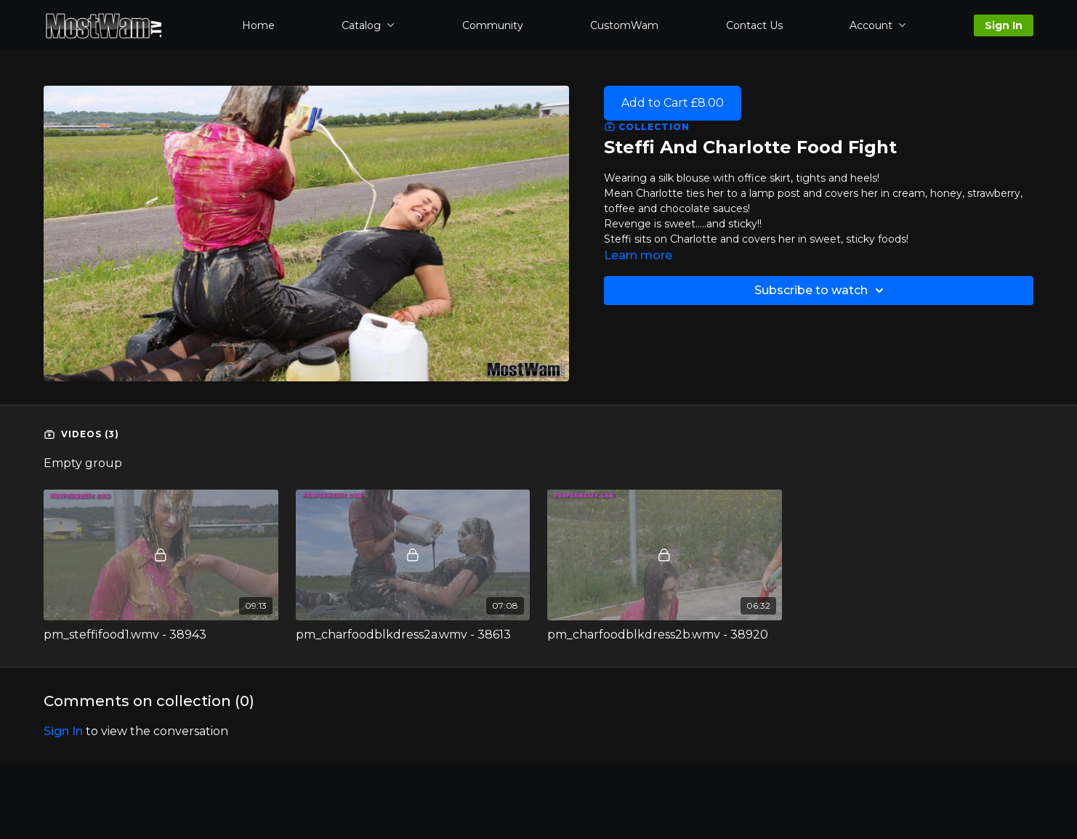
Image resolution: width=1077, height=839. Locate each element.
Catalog (368, 25)
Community (492, 25)
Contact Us (754, 25)
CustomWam (624, 25)
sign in (63, 731)
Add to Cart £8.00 (672, 103)
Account (878, 25)
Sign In (1003, 25)
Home (258, 25)
